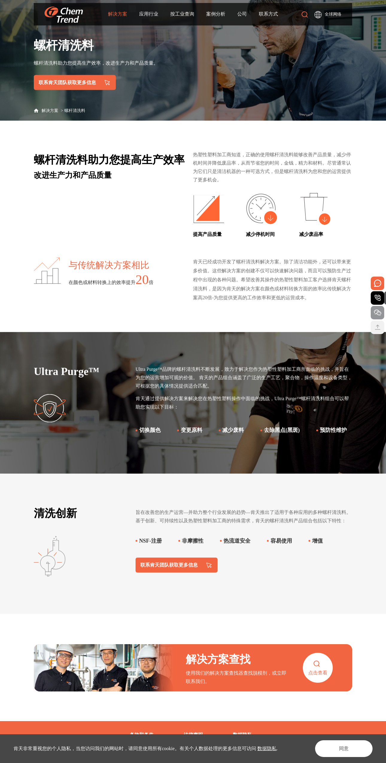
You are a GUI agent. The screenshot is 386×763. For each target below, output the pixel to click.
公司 (242, 13)
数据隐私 (266, 748)
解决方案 (117, 13)
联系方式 (268, 13)
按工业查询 (182, 13)
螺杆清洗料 (74, 110)
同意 (344, 748)
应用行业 (148, 13)
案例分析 (215, 13)
